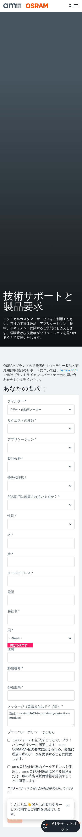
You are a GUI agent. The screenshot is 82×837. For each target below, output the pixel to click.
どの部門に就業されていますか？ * (33, 496)
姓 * (10, 554)
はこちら (48, 732)
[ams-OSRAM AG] (25, 5)
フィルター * (16, 401)
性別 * (11, 516)
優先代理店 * (16, 477)
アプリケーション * (21, 439)
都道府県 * (15, 687)
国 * (10, 630)
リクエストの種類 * (21, 420)
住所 (10, 649)
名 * (10, 535)
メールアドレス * (20, 573)
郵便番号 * (15, 668)
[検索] (70, 6)
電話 (10, 592)
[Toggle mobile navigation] (76, 6)
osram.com (69, 370)
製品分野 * (15, 458)
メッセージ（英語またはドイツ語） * (35, 706)
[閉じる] (67, 806)
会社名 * (13, 611)
